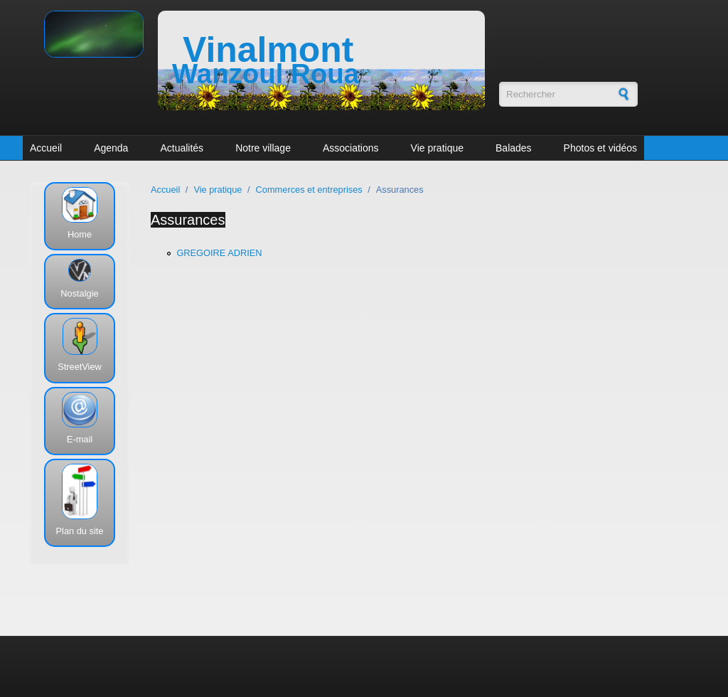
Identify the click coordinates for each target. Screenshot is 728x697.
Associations (351, 148)
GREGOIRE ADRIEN (219, 253)
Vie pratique (437, 148)
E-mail (79, 439)
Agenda (111, 148)
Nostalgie (79, 293)
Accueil (46, 148)
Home (80, 234)
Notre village (263, 148)
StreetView (80, 366)
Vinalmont (268, 50)
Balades (514, 148)
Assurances (188, 220)
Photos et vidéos (601, 148)
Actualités (181, 148)
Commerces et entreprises (309, 189)
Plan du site (80, 531)
